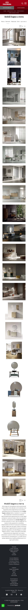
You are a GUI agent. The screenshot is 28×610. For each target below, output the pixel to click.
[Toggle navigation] (25, 3)
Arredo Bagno (20, 11)
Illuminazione (14, 579)
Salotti (14, 570)
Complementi (14, 580)
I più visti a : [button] (23, 21)
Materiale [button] (13, 21)
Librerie (14, 567)
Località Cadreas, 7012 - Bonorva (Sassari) (14, 591)
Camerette (14, 575)
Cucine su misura (14, 561)
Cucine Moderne (14, 558)
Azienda (14, 547)
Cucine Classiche (14, 559)
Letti (14, 572)
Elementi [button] (7, 21)
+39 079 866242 (7, 7)
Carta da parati (14, 583)
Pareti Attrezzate (14, 569)
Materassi (14, 582)
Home (5, 11)
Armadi (14, 574)
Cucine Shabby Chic (14, 562)
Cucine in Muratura (14, 564)
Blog (14, 553)
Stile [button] (18, 21)
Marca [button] (2, 21)
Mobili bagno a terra (14, 12)
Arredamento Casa (11, 11)
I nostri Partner (14, 548)
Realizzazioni (14, 551)
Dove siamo (21, 7)
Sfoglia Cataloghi (14, 550)
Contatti (14, 554)
